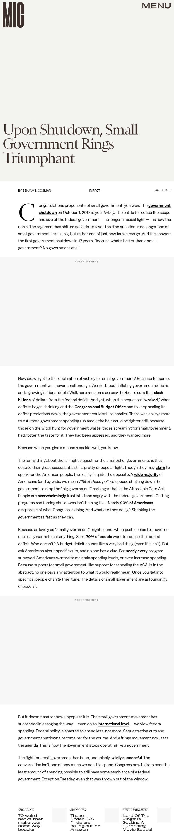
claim (160, 467)
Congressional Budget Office (100, 407)
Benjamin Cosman (36, 190)
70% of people (99, 537)
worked (151, 400)
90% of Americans (136, 503)
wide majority (146, 474)
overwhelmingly (52, 496)
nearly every (136, 551)
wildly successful (126, 758)
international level (113, 724)
